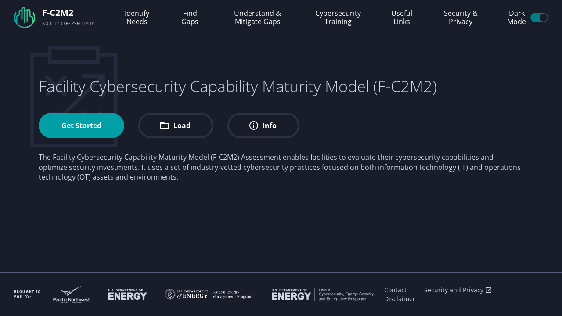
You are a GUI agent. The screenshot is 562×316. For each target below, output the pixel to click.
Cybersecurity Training (338, 17)
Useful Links (401, 17)
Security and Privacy (458, 290)
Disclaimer (399, 298)
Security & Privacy (461, 17)
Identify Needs (137, 17)
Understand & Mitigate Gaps (257, 17)
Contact (395, 290)
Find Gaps (189, 17)
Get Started (81, 125)
